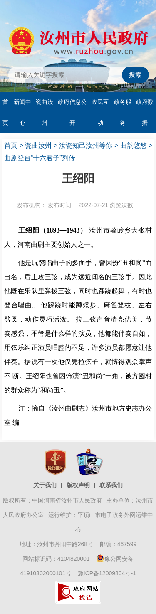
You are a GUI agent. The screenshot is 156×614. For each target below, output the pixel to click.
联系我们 (111, 485)
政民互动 (100, 112)
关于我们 (45, 485)
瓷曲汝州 (44, 112)
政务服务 (122, 112)
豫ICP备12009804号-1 (107, 573)
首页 (5, 112)
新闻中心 (22, 112)
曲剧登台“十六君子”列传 (39, 157)
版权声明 (78, 485)
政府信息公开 (72, 112)
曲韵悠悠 (133, 145)
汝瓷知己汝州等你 (85, 145)
